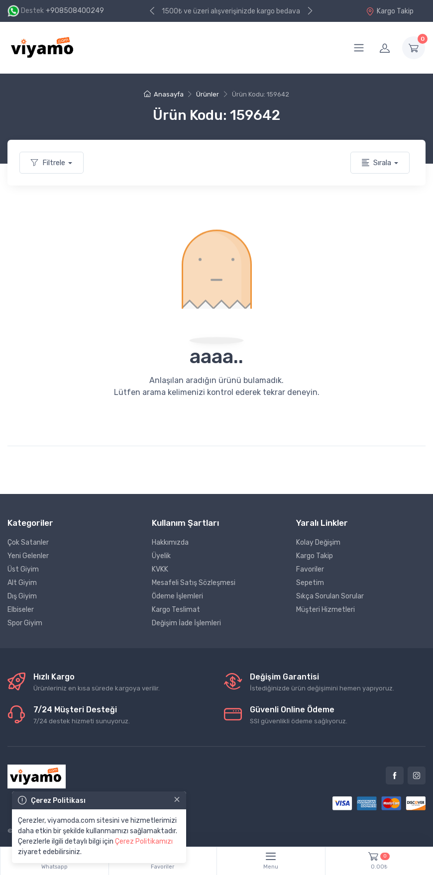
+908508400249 (75, 10)
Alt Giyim (22, 583)
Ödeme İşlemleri (177, 596)
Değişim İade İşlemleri (186, 623)
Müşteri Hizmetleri (325, 609)
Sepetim (310, 583)
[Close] (177, 799)
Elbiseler (20, 609)
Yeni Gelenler (28, 556)
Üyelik (161, 556)
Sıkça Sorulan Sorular (330, 596)
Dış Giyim (22, 596)
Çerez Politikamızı (144, 841)
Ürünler (207, 94)
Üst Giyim (23, 569)
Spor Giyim (24, 623)
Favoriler (310, 569)
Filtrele (48, 162)
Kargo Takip (390, 11)
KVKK (160, 569)
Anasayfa (163, 94)
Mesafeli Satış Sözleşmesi (193, 583)
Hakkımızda (170, 542)
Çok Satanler (28, 542)
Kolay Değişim (318, 542)
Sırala (376, 162)
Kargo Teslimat (176, 609)
